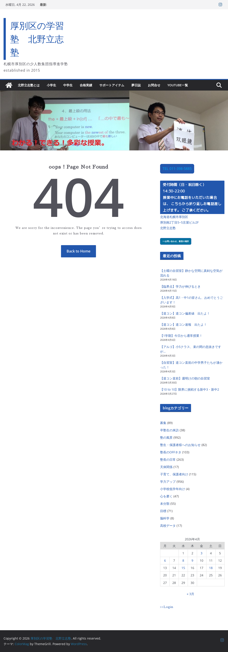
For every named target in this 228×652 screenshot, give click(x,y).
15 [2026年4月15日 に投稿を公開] (183, 568)
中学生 (68, 85)
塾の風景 (166, 437)
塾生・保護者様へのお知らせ (180, 445)
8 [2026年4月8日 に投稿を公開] (183, 560)
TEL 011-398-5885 (177, 168)
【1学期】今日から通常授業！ (181, 335)
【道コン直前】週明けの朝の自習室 (185, 378)
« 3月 (190, 594)
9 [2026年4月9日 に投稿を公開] (192, 560)
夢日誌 (136, 85)
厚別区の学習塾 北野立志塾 (37, 38)
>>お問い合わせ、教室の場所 (176, 241)
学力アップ (168, 481)
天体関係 (166, 467)
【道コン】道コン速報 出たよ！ (183, 324)
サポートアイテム (111, 85)
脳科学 (164, 518)
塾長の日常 (168, 459)
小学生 (51, 85)
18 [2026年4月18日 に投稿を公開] (211, 568)
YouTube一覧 (177, 85)
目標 (163, 511)
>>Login (166, 606)
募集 (163, 423)
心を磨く (166, 496)
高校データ (168, 525)
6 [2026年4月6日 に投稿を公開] (165, 560)
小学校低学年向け (172, 489)
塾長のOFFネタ (170, 452)
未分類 (164, 503)
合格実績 (86, 85)
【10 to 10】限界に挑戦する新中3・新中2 (189, 389)
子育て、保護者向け (174, 474)
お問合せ (154, 85)
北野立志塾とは (29, 85)
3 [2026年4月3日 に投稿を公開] (201, 553)
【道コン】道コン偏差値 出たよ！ (185, 313)
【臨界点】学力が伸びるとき (180, 286)
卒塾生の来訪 (169, 430)
